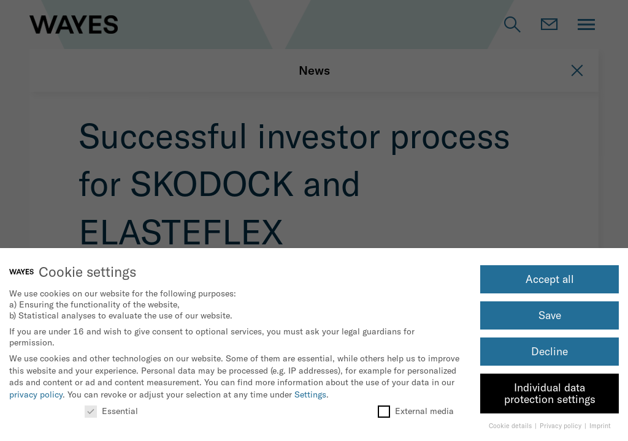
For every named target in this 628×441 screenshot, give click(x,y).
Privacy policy (561, 425)
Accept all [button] (550, 279)
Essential (111, 411)
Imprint (600, 425)
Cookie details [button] (511, 425)
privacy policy (36, 394)
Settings (310, 394)
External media (416, 411)
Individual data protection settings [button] (549, 393)
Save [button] (549, 315)
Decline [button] (549, 351)
